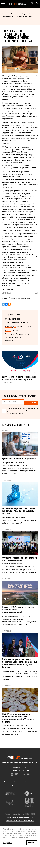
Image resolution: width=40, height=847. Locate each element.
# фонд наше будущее (14, 334)
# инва (8, 330)
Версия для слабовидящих (20, 785)
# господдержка (25, 326)
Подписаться (31, 402)
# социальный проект (11, 340)
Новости (14, 14)
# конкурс (10, 326)
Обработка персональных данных (20, 821)
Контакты (7, 782)
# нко (27, 334)
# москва (18, 337)
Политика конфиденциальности (20, 817)
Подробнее (7, 843)
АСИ (13, 289)
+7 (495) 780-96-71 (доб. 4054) (20, 770)
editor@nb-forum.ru (20, 767)
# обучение (9, 337)
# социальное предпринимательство (17, 320)
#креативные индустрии (19, 298)
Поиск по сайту (30, 782)
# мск (15, 330)
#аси (4, 298)
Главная (5, 14)
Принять (31, 842)
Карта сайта (18, 782)
